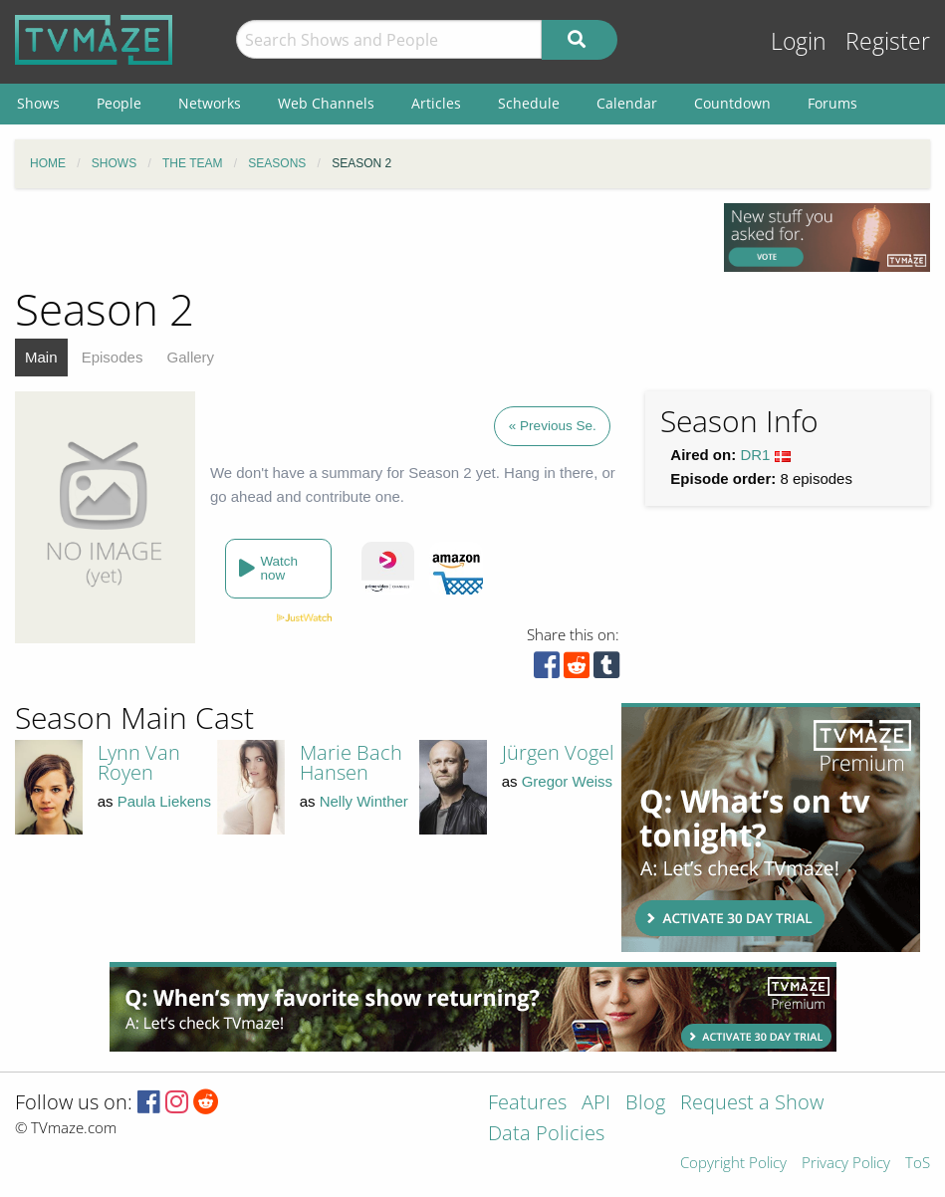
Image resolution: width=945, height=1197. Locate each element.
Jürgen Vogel (558, 752)
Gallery (191, 357)
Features (527, 1103)
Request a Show (752, 1103)
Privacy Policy (846, 1163)
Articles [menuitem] (436, 103)
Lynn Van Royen (139, 762)
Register (887, 41)
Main (41, 357)
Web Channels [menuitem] (326, 103)
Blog (645, 1103)
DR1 (755, 454)
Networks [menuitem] (209, 103)
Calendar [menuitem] (626, 103)
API (596, 1103)
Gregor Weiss (567, 781)
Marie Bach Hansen (351, 762)
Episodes (112, 357)
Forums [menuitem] (832, 103)
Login (799, 41)
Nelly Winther (364, 801)
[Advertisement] (770, 827)
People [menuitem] (119, 103)
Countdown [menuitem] (732, 103)
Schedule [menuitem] (529, 103)
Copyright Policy (733, 1163)
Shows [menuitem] (38, 103)
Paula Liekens (164, 801)
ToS (917, 1163)
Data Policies (546, 1134)
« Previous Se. (552, 425)
